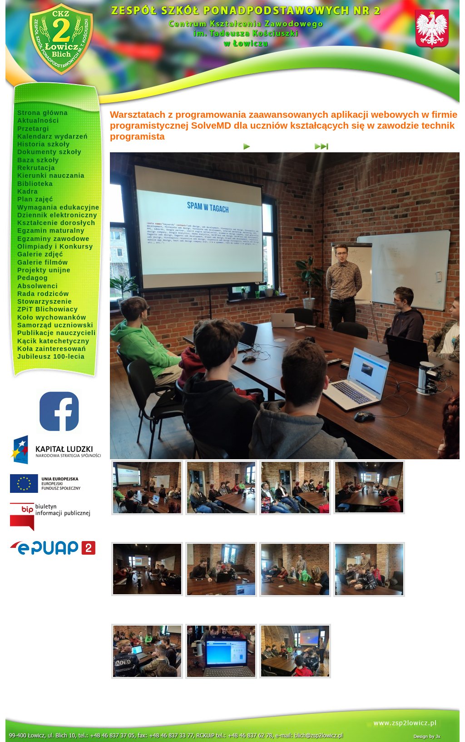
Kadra (27, 191)
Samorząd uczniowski (55, 325)
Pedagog (32, 277)
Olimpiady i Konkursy (55, 246)
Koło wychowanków (51, 317)
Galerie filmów (42, 262)
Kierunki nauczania (50, 175)
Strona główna (42, 112)
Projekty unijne (44, 270)
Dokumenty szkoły (49, 151)
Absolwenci (37, 286)
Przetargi (33, 128)
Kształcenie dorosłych (56, 222)
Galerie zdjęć (40, 254)
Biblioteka (35, 183)
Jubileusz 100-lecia (51, 356)
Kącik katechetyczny (53, 341)
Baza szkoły (38, 160)
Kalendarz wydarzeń (52, 136)
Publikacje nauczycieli (56, 332)
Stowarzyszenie (44, 301)
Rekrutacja (36, 167)
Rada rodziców (43, 293)
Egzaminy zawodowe (53, 238)
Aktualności (38, 120)
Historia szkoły (43, 144)
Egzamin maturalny (50, 230)
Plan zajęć (35, 199)
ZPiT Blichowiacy (47, 309)
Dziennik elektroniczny (57, 215)
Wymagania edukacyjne (58, 207)
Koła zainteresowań (51, 348)
